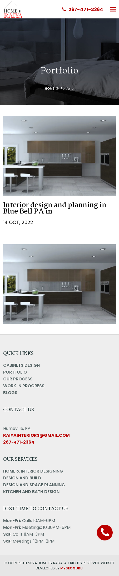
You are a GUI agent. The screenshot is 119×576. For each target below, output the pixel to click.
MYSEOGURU (71, 568)
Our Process (18, 379)
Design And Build (22, 478)
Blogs (10, 393)
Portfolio (15, 372)
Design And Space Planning (34, 485)
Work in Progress (23, 386)
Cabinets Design (21, 365)
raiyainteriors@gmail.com (36, 435)
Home (49, 88)
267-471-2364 (82, 9)
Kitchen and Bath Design (31, 492)
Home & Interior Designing (33, 471)
